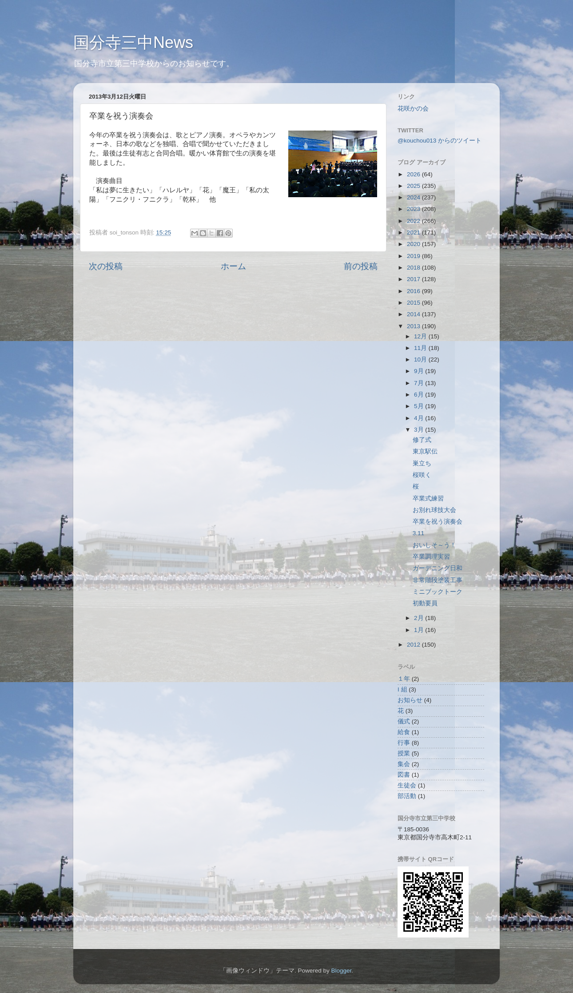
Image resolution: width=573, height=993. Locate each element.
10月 (421, 359)
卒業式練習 (428, 498)
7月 (419, 383)
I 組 (402, 689)
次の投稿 (106, 266)
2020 (414, 244)
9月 (419, 371)
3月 (419, 429)
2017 (414, 279)
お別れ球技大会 (434, 510)
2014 (414, 314)
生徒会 (407, 785)
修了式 (422, 440)
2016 (414, 291)
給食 (404, 732)
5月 (419, 406)
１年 (404, 678)
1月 (419, 630)
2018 (414, 267)
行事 (404, 742)
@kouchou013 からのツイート (439, 140)
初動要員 (425, 603)
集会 (404, 764)
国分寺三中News (133, 42)
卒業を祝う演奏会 (437, 521)
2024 (414, 197)
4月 (419, 418)
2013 (414, 326)
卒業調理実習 (431, 556)
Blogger (341, 970)
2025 (414, 186)
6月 (419, 394)
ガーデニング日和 (437, 568)
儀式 (404, 721)
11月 (421, 348)
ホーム (233, 266)
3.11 (418, 533)
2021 (414, 232)
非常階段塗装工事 (437, 580)
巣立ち (422, 463)
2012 (414, 644)
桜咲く (422, 475)
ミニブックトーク (437, 591)
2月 (419, 618)
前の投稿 (361, 266)
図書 (404, 774)
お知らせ (410, 700)
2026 (414, 174)
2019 (414, 256)
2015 (414, 302)
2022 (414, 221)
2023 (414, 209)
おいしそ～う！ (434, 545)
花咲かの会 (413, 108)
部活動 (407, 796)
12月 (421, 336)
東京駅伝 (425, 451)
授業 (404, 753)
